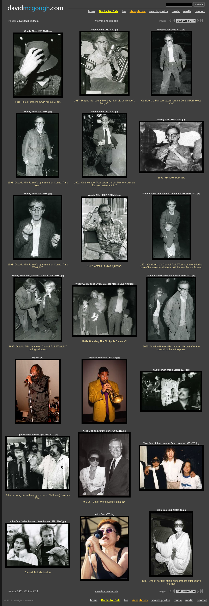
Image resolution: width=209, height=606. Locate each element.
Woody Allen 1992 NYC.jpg (104, 148)
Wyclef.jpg (38, 390)
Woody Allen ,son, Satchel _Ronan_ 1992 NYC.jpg (38, 312)
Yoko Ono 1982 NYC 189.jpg (171, 547)
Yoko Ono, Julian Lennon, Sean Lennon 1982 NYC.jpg (37, 547)
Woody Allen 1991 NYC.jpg (38, 148)
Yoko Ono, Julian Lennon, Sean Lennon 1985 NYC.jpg (171, 466)
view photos (137, 11)
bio (124, 11)
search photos (158, 11)
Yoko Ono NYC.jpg (104, 547)
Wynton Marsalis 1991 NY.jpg (104, 390)
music (176, 11)
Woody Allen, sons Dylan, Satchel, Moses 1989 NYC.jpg (104, 313)
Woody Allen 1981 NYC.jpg (38, 66)
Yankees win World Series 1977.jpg (171, 390)
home (91, 11)
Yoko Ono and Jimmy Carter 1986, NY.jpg (104, 466)
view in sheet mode (106, 20)
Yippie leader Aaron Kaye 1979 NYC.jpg (37, 466)
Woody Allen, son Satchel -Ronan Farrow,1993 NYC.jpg (171, 230)
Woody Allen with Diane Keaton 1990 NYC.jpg (171, 312)
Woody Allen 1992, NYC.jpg (171, 148)
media (187, 11)
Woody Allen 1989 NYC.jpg (171, 66)
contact (200, 11)
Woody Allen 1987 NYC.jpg (104, 66)
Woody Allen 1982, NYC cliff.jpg (104, 230)
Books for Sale (108, 11)
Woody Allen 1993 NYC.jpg (38, 230)
